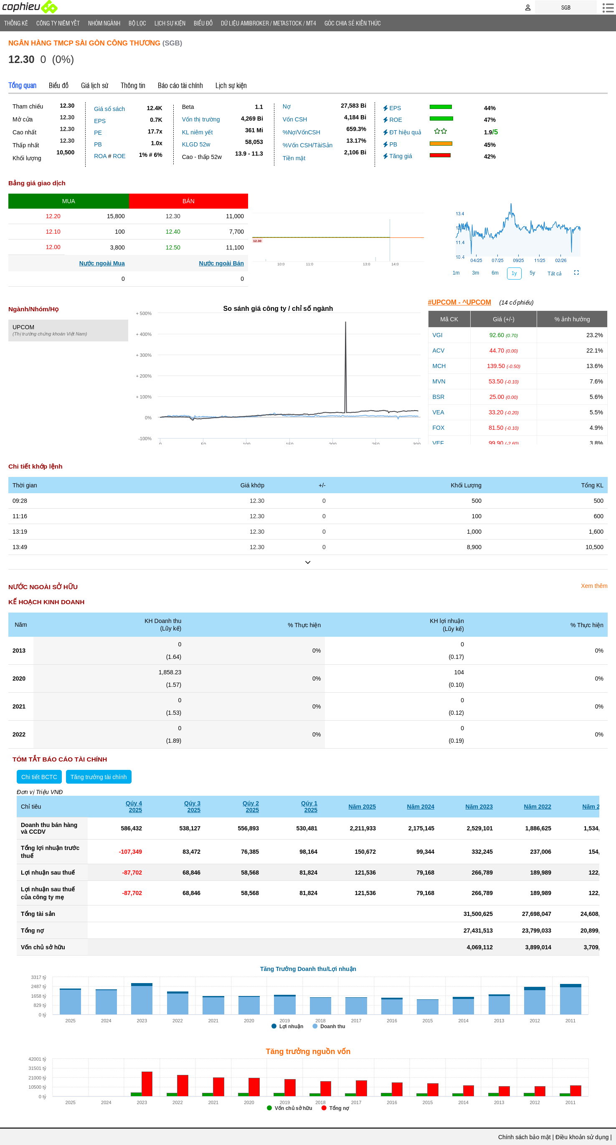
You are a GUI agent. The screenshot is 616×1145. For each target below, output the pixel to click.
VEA (438, 412)
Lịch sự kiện (231, 85)
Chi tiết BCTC (39, 777)
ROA (100, 156)
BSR (439, 396)
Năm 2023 (479, 806)
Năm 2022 (537, 806)
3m (475, 273)
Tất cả (555, 274)
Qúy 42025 (134, 806)
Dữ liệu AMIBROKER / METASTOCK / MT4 (268, 23)
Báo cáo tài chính (180, 85)
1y (514, 273)
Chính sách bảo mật (524, 1137)
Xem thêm (594, 586)
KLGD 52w (196, 144)
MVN (439, 381)
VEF (438, 443)
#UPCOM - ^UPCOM (460, 302)
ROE (119, 156)
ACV (439, 350)
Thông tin (133, 85)
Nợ (287, 106)
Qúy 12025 (309, 806)
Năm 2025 (362, 806)
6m (495, 273)
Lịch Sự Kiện (170, 23)
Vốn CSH (295, 119)
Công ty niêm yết (58, 23)
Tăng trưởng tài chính (99, 777)
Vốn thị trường (201, 119)
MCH (439, 366)
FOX (439, 427)
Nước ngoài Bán (221, 263)
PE (98, 132)
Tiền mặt (294, 158)
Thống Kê (16, 23)
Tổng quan (22, 85)
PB (98, 144)
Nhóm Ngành (104, 23)
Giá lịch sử (94, 85)
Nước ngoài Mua (102, 263)
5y (532, 273)
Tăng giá (397, 156)
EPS (100, 121)
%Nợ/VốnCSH (301, 132)
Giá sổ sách (109, 109)
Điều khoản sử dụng (581, 1137)
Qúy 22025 (251, 806)
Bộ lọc (137, 23)
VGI (438, 335)
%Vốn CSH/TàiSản (307, 145)
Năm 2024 (420, 806)
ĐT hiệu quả (402, 132)
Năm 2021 (596, 806)
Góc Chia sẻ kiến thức (352, 23)
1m (456, 273)
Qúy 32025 (192, 806)
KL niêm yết (197, 132)
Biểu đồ (203, 23)
